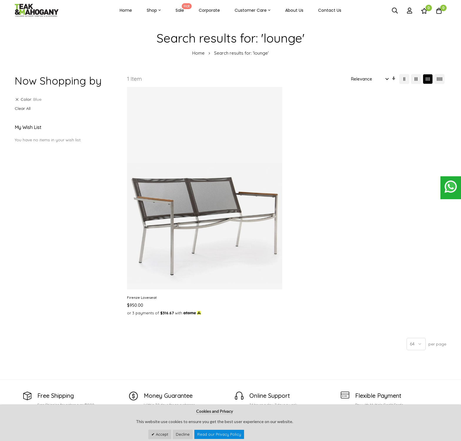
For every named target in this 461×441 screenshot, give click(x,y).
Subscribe (436, 385)
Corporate (209, 10)
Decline (183, 434)
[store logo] (37, 10)
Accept (161, 434)
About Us (294, 10)
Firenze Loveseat (142, 196)
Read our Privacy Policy (219, 434)
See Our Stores (30, 383)
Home (126, 10)
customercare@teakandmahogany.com (55, 394)
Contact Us (329, 10)
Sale (183, 8)
